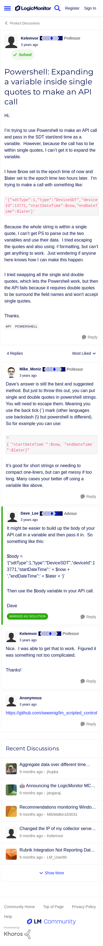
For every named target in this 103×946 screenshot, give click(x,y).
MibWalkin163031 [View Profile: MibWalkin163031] (62, 814)
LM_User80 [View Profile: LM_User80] (57, 857)
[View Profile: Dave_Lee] (12, 516)
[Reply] (90, 337)
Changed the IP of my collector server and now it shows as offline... (56, 829)
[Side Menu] (7, 8)
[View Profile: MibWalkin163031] (11, 811)
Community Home (19, 907)
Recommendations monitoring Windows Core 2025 (58, 807)
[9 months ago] (31, 772)
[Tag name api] (8, 326)
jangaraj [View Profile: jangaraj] (54, 793)
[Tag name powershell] (26, 326)
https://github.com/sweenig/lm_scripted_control (51, 713)
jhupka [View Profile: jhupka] (52, 771)
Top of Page (53, 907)
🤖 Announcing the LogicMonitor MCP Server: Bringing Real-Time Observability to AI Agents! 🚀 (57, 786)
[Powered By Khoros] (51, 932)
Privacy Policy (84, 907)
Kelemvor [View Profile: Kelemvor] (29, 38)
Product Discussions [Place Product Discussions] (22, 23)
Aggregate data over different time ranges (53, 765)
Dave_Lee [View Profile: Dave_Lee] (29, 513)
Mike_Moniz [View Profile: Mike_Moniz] (30, 369)
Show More (51, 873)
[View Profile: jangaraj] (11, 789)
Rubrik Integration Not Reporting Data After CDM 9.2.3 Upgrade (56, 850)
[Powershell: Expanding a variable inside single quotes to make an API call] (28, 375)
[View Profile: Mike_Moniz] (11, 372)
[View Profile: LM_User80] (11, 854)
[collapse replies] (51, 364)
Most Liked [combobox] (84, 353)
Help (8, 916)
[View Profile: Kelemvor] (11, 41)
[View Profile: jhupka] (11, 768)
